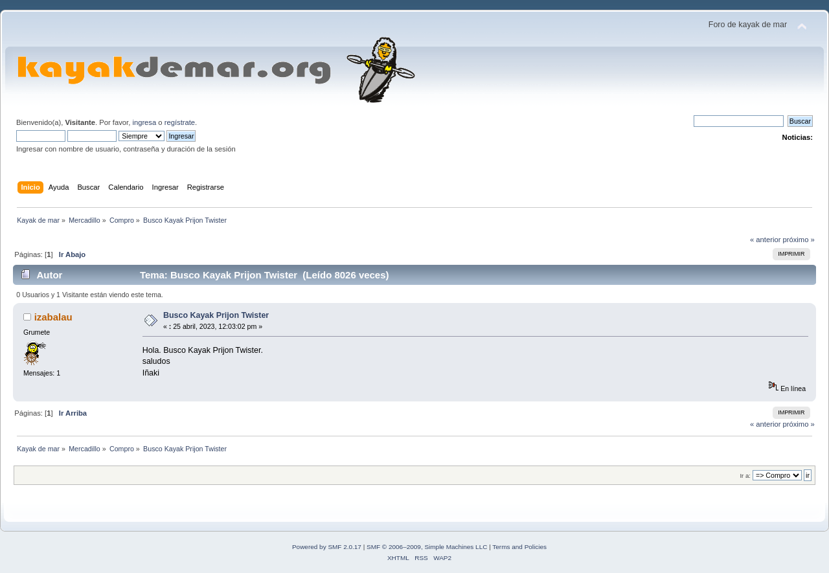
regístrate (180, 122)
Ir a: (745, 475)
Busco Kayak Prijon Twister (216, 315)
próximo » (799, 239)
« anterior (765, 239)
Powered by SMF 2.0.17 (326, 546)
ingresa (144, 122)
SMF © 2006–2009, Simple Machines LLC (427, 546)
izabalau (53, 316)
